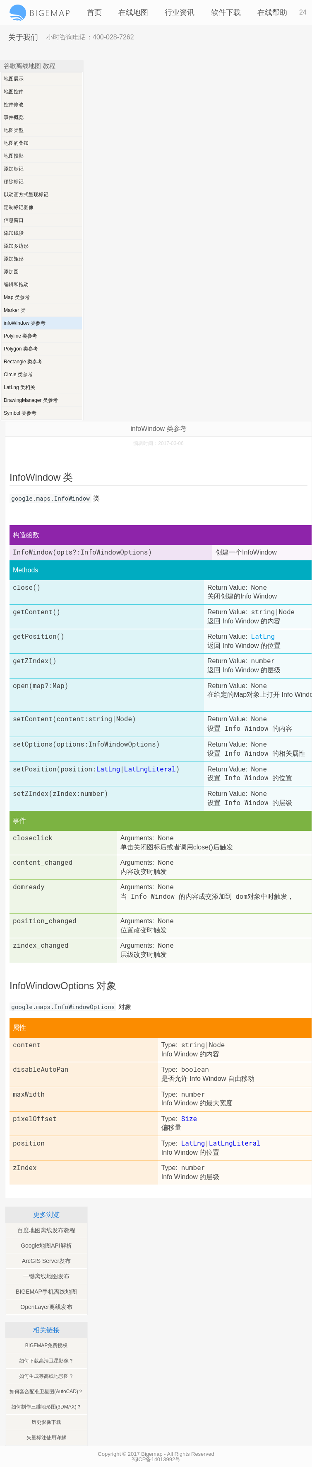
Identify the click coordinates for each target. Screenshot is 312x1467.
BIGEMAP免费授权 (46, 1345)
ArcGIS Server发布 (46, 1261)
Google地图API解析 (46, 1245)
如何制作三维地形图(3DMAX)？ (46, 1407)
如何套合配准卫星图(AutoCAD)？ (46, 1391)
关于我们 (23, 37)
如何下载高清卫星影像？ (46, 1361)
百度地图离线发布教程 (46, 1230)
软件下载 (226, 12)
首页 (94, 12)
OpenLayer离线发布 (46, 1307)
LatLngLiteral (235, 1143)
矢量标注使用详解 (46, 1437)
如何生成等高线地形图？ (46, 1376)
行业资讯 (179, 12)
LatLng (263, 636)
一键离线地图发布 (46, 1276)
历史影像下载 (46, 1422)
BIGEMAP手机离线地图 (46, 1291)
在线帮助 (272, 12)
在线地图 (133, 12)
